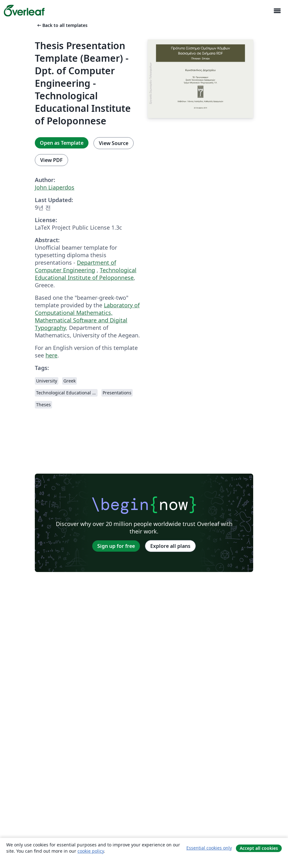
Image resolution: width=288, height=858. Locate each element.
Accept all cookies (259, 848)
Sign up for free (116, 546)
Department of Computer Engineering (75, 266)
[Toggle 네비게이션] (277, 10)
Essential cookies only (209, 848)
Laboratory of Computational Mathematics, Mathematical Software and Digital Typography (87, 316)
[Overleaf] (24, 10)
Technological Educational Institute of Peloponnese (85, 273)
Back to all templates (62, 25)
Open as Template (61, 142)
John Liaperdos (54, 187)
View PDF (51, 160)
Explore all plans (170, 546)
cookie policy (90, 851)
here (51, 355)
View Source (113, 143)
